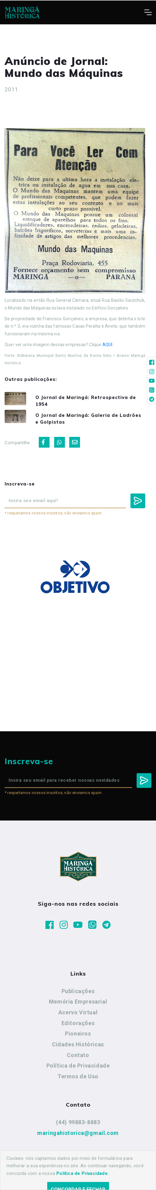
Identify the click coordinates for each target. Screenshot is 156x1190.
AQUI (107, 344)
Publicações (78, 991)
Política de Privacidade (78, 1065)
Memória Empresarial (78, 1001)
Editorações (78, 1023)
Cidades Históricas (78, 1044)
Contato (78, 1055)
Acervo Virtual (78, 1012)
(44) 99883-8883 (78, 1122)
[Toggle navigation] (147, 12)
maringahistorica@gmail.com (78, 1133)
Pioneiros (78, 1033)
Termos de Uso (78, 1076)
